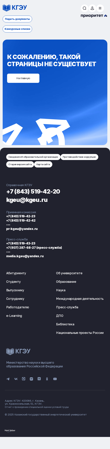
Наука (60, 300)
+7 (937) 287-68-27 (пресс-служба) (38, 258)
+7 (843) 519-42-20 (38, 201)
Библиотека (65, 335)
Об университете (69, 283)
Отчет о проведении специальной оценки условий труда (40, 418)
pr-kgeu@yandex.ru (24, 239)
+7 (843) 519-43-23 (23, 254)
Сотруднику (15, 309)
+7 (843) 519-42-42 (23, 231)
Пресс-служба (67, 317)
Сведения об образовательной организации (38, 157)
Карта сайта (17, 174)
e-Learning (14, 326)
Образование (66, 292)
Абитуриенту (16, 283)
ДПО (59, 326)
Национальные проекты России (79, 343)
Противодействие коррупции (28, 165)
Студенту (13, 292)
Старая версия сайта (67, 165)
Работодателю (17, 317)
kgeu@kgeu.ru (31, 210)
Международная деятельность (80, 309)
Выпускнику (15, 300)
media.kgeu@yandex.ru (28, 266)
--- (8, 235)
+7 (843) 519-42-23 (23, 226)
